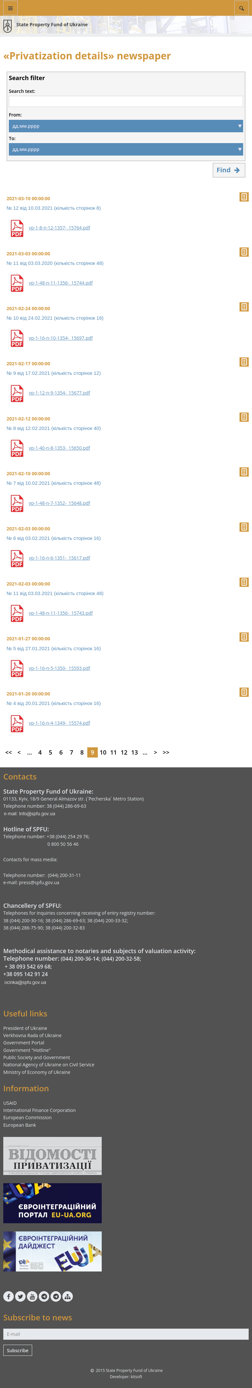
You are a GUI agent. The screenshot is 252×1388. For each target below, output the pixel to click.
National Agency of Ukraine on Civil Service (48, 1064)
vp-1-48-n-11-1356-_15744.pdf (61, 283)
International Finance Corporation (39, 1110)
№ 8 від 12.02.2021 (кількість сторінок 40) (54, 428)
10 (103, 752)
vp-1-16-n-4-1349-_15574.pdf (59, 723)
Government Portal (23, 1042)
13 (134, 752)
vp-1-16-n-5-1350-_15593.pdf (59, 668)
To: (12, 138)
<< (8, 752)
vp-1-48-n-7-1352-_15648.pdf (59, 503)
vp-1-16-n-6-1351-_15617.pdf (59, 558)
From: (15, 115)
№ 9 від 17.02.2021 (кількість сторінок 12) (54, 373)
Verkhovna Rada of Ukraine (32, 1035)
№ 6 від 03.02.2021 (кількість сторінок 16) (54, 538)
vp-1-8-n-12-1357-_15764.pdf (59, 228)
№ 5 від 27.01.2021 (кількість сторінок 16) (54, 648)
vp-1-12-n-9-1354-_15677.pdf (59, 393)
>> (166, 752)
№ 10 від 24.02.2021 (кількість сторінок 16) (55, 318)
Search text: (22, 91)
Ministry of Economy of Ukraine (36, 1072)
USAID (10, 1103)
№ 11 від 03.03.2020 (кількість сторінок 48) (55, 263)
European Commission (27, 1117)
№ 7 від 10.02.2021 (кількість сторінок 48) (54, 483)
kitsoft (136, 1376)
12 (124, 752)
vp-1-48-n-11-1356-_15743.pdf (61, 613)
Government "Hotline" (27, 1050)
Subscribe (18, 1350)
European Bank (19, 1125)
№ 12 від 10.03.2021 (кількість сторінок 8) (54, 208)
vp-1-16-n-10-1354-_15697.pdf (61, 338)
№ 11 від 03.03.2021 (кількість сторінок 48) (55, 593)
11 (113, 752)
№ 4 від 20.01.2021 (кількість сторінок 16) (54, 703)
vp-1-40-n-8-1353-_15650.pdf (59, 448)
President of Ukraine (25, 1028)
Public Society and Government (36, 1057)
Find (229, 169)
